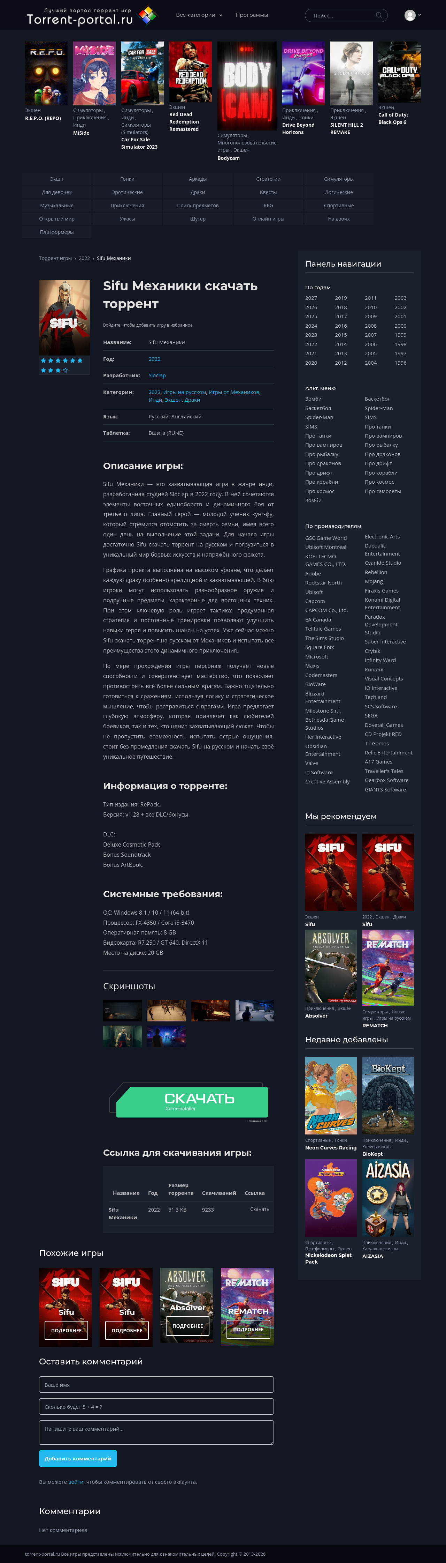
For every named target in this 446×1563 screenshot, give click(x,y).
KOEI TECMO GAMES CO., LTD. (325, 560)
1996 (401, 362)
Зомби (313, 398)
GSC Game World (326, 537)
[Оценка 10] (65, 370)
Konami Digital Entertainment (382, 603)
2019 (341, 297)
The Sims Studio (324, 637)
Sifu (66, 1312)
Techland (376, 696)
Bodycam (228, 158)
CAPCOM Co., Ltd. (326, 609)
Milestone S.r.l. (323, 710)
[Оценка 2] (51, 360)
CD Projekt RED (383, 733)
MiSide (81, 132)
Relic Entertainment (389, 752)
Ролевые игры (376, 1146)
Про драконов (323, 463)
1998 (401, 344)
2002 (401, 307)
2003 (401, 297)
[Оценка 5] (73, 360)
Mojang (374, 581)
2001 (401, 316)
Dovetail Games (384, 724)
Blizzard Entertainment (322, 697)
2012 (341, 362)
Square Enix (319, 646)
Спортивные (318, 1140)
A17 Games (378, 761)
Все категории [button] (196, 15)
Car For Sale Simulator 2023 (139, 143)
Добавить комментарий (78, 1458)
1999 (401, 334)
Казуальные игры (380, 1249)
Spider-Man (319, 417)
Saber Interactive (385, 641)
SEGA (371, 715)
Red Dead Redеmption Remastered (184, 121)
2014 (341, 344)
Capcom (315, 600)
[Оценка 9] (58, 370)
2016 (341, 325)
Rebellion (376, 571)
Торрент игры (55, 258)
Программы (252, 15)
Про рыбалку (321, 454)
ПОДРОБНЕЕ (66, 1330)
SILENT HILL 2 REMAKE (346, 128)
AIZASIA (372, 1256)
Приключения (90, 117)
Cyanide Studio (383, 562)
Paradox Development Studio (381, 624)
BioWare (315, 683)
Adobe (313, 573)
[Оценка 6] (80, 360)
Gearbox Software (387, 779)
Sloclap (157, 375)
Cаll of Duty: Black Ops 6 (393, 118)
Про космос (319, 490)
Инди (79, 124)
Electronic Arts (382, 536)
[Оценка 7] (43, 370)
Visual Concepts (384, 678)
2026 (311, 307)
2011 (371, 297)
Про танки (318, 435)
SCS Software (381, 706)
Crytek (372, 650)
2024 (311, 325)
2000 (401, 325)
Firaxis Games (382, 590)
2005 (371, 353)
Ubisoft (314, 591)
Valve (311, 762)
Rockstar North (323, 582)
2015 (341, 334)
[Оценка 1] (43, 360)
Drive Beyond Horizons (298, 128)
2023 (311, 334)
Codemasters (321, 674)
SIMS (311, 426)
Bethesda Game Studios (324, 723)
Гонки (306, 117)
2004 (371, 362)
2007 (371, 334)
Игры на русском (184, 391)
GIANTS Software (385, 789)
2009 (371, 316)
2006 (371, 344)
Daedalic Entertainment (382, 549)
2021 (311, 353)
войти (76, 1481)
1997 (401, 353)
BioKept (372, 1154)
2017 (341, 316)
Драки (192, 399)
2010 (371, 307)
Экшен (33, 110)
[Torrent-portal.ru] (92, 15)
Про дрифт (318, 472)
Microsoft (316, 656)
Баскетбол (318, 407)
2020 (311, 362)
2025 (311, 316)
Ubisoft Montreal (325, 546)
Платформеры (320, 1249)
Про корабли (321, 481)
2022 (84, 258)
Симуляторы (88, 110)
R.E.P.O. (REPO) (43, 118)
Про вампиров (324, 444)
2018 (341, 307)
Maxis (312, 665)
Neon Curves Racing (331, 1148)
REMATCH (248, 1311)
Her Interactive (323, 736)
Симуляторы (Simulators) (136, 128)
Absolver (188, 1307)
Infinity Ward (380, 659)
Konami (374, 669)
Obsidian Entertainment (322, 750)
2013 (341, 353)
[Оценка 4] (65, 360)
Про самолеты (383, 490)
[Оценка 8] (51, 370)
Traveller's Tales (384, 770)
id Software (319, 772)
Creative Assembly (327, 781)
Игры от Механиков (234, 391)
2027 (311, 297)
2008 (371, 325)
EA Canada (318, 619)
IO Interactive (381, 687)
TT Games (377, 743)
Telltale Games (323, 628)
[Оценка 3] (58, 360)
